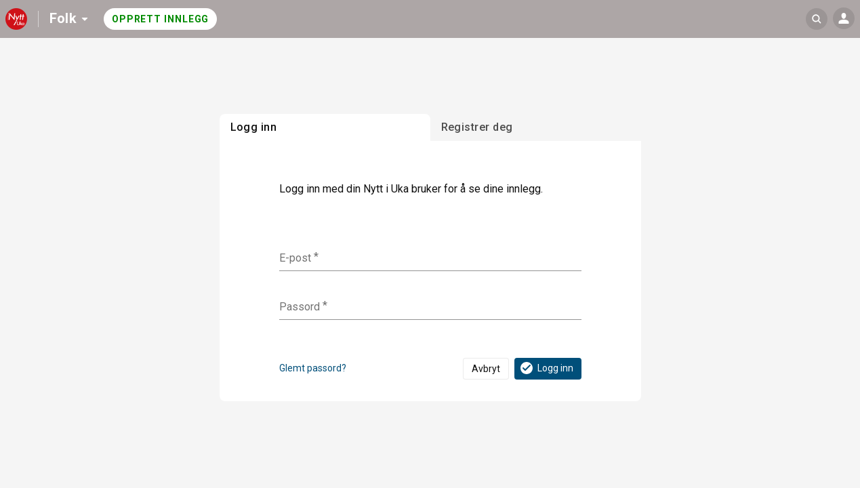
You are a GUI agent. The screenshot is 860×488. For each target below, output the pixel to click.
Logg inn (545, 368)
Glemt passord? (312, 368)
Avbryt (486, 368)
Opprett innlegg (160, 19)
